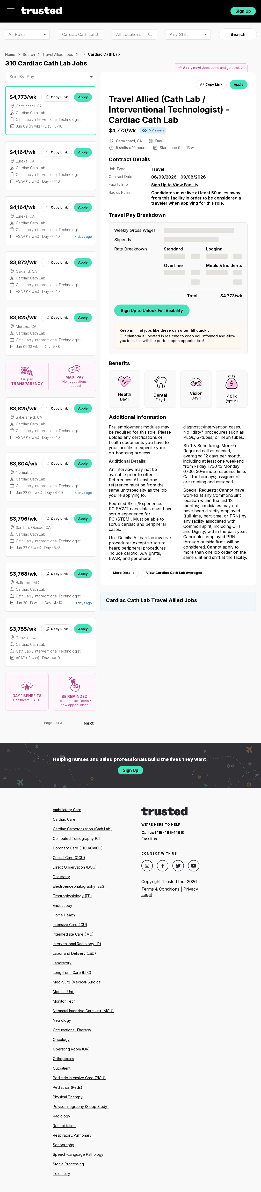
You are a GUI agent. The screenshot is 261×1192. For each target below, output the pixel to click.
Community (157, 9)
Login (216, 9)
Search (237, 31)
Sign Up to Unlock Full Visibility (152, 307)
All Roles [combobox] (17, 31)
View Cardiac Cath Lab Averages (174, 570)
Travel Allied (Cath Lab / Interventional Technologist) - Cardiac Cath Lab (169, 106)
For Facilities (192, 9)
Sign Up (243, 9)
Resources (122, 9)
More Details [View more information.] (124, 570)
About (92, 9)
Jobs (68, 9)
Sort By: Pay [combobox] (21, 73)
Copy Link (56, 94)
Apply (83, 94)
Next (89, 720)
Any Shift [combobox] (179, 31)
